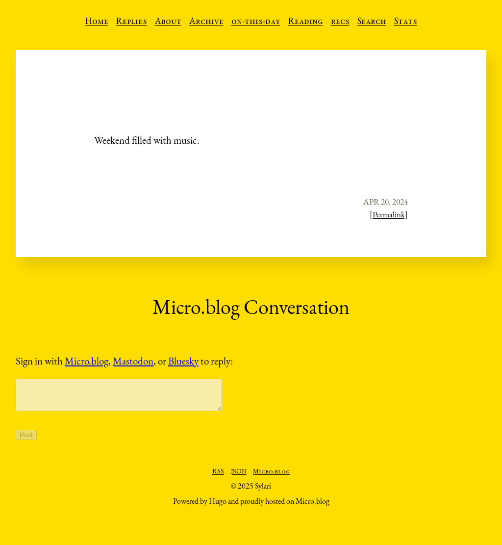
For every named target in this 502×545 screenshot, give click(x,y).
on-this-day (255, 22)
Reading (305, 22)
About (168, 22)
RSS (218, 477)
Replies (131, 22)
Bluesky (183, 360)
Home (96, 22)
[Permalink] (389, 214)
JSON (239, 477)
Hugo (217, 507)
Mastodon (133, 360)
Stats (405, 22)
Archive (206, 22)
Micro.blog (86, 360)
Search (371, 22)
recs (340, 22)
